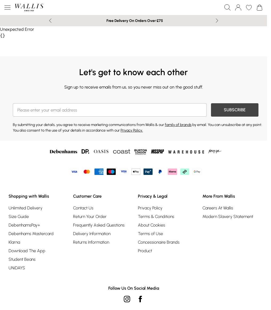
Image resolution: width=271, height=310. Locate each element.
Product (145, 250)
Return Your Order (90, 216)
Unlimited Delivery (25, 208)
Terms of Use (150, 233)
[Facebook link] (140, 299)
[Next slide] (217, 20)
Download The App (27, 250)
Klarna (14, 242)
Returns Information (91, 242)
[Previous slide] (50, 20)
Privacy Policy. (132, 130)
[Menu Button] (7, 7)
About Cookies (151, 225)
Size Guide (19, 216)
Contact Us (83, 208)
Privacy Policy (150, 208)
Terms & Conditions (156, 216)
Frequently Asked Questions (99, 225)
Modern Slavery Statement (227, 216)
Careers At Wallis (217, 208)
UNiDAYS (17, 267)
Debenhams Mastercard (31, 233)
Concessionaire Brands (159, 242)
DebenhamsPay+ (24, 225)
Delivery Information (91, 233)
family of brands (178, 125)
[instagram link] (127, 299)
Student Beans (22, 259)
